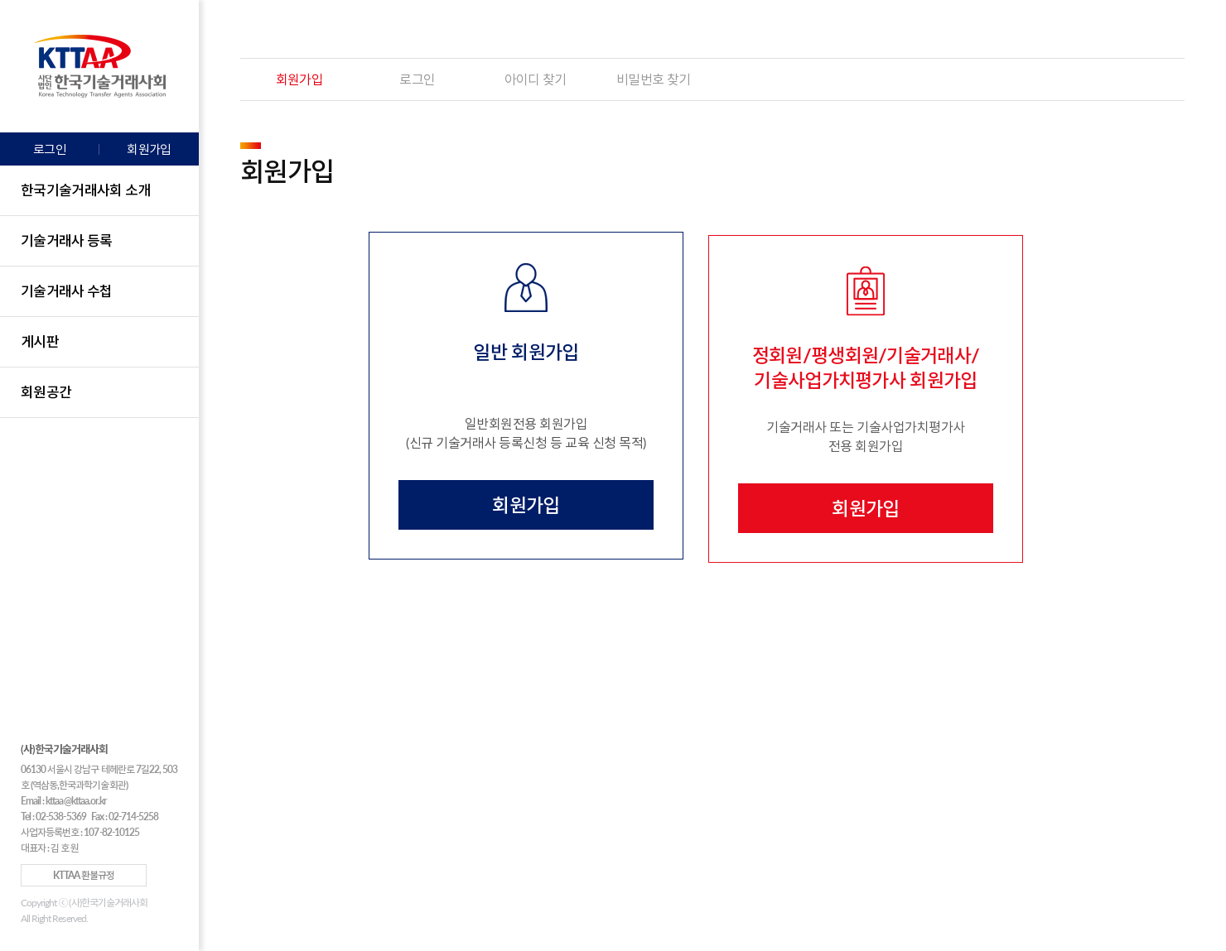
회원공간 (46, 392)
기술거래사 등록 (67, 240)
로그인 (49, 149)
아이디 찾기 (535, 79)
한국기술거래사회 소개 (86, 190)
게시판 (40, 341)
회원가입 (149, 149)
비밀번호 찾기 (653, 79)
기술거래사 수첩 (67, 291)
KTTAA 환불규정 (83, 875)
